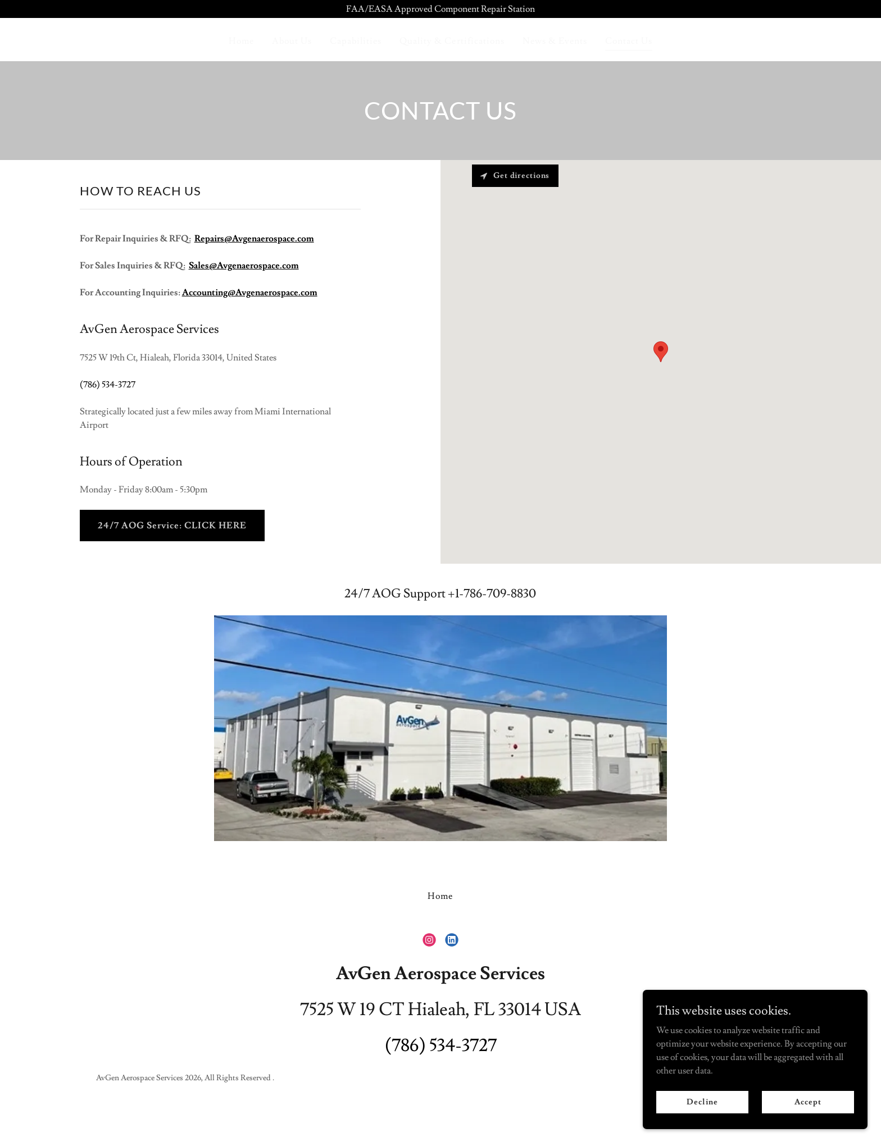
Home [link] (241, 41)
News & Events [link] (555, 41)
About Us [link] (292, 41)
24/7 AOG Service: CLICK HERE (172, 525)
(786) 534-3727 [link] (107, 384)
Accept (807, 1102)
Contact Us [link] (628, 41)
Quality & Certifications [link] (451, 41)
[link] (429, 940)
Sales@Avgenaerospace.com (244, 265)
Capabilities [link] (356, 41)
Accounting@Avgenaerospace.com (249, 292)
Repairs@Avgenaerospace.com (254, 238)
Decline (702, 1102)
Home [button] (440, 896)
